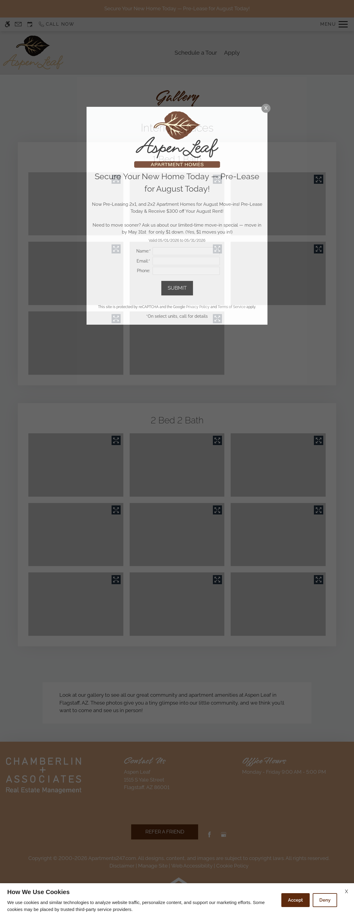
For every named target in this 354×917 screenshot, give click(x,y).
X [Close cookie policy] (346, 891)
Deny (324, 900)
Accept (295, 900)
